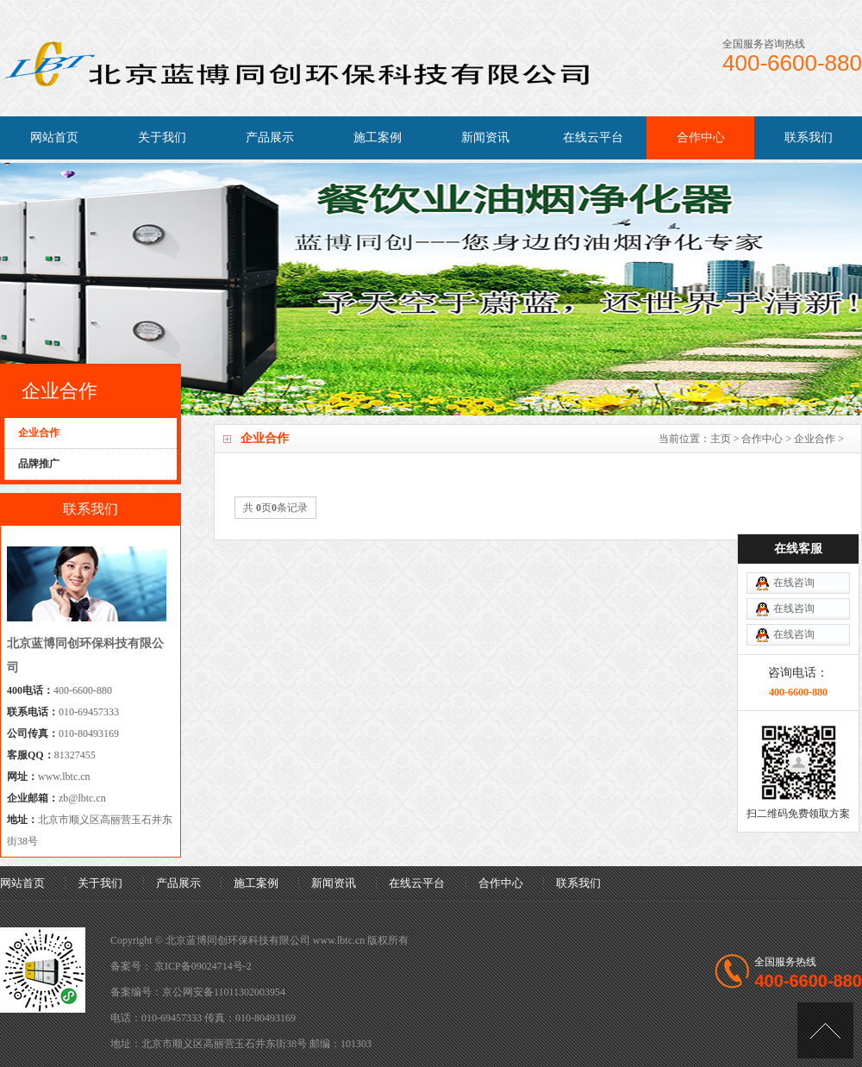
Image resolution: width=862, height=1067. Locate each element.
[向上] (825, 1030)
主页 (720, 439)
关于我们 (162, 137)
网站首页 (54, 137)
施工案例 (377, 137)
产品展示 (270, 137)
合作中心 (701, 137)
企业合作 (814, 439)
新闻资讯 (485, 137)
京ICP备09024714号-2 (203, 966)
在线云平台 (593, 137)
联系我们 (808, 137)
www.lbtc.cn (64, 777)
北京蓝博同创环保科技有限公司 (238, 940)
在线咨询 (794, 583)
